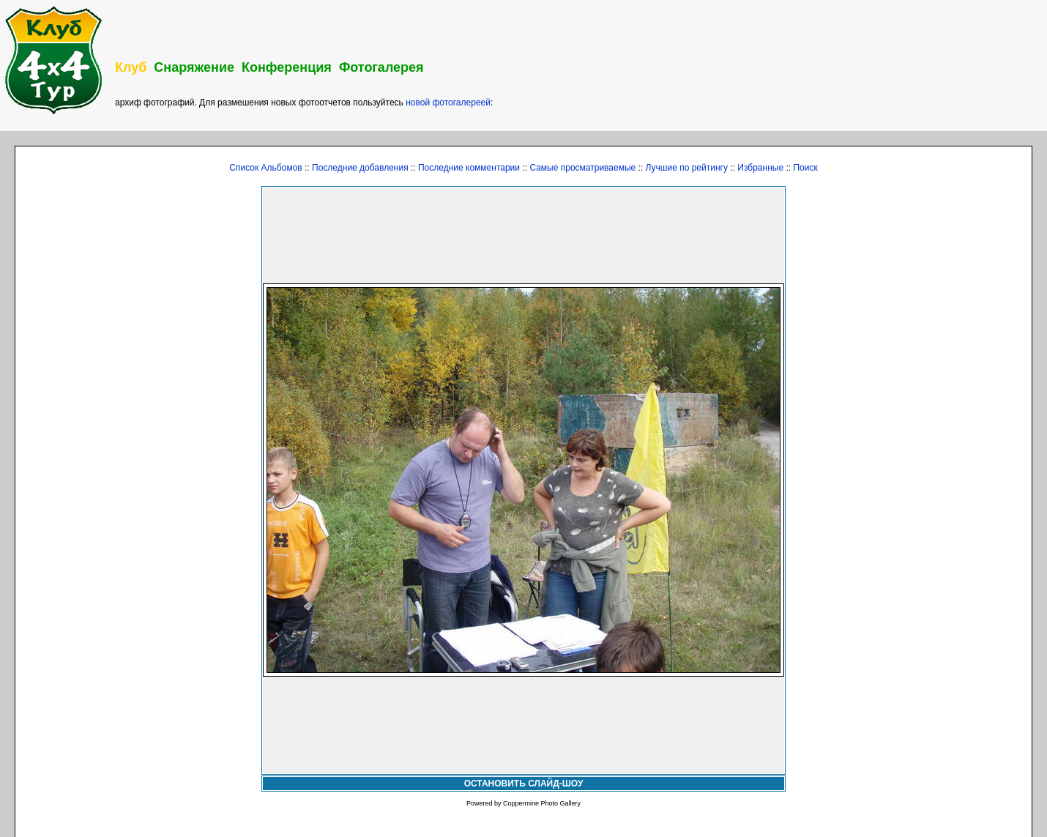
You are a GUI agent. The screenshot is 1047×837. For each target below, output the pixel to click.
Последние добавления (360, 168)
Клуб (130, 67)
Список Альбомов (265, 168)
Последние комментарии (469, 168)
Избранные (760, 168)
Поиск (805, 168)
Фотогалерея (381, 67)
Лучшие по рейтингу (687, 168)
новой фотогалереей (448, 102)
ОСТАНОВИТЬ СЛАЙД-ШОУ (524, 783)
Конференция (287, 67)
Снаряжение (194, 67)
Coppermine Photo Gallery (542, 803)
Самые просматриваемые (582, 168)
